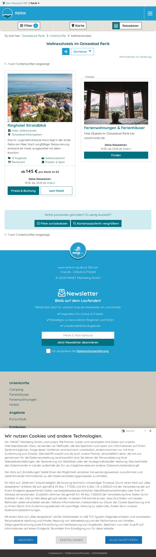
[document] (78, 484)
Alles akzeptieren (124, 540)
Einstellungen (71, 540)
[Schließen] (150, 431)
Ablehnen (25, 540)
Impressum (55, 553)
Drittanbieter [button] (99, 553)
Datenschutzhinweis (77, 553)
